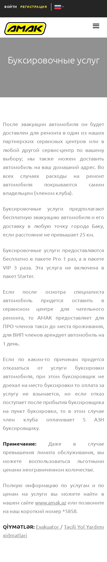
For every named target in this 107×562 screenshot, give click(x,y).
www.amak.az (50, 502)
